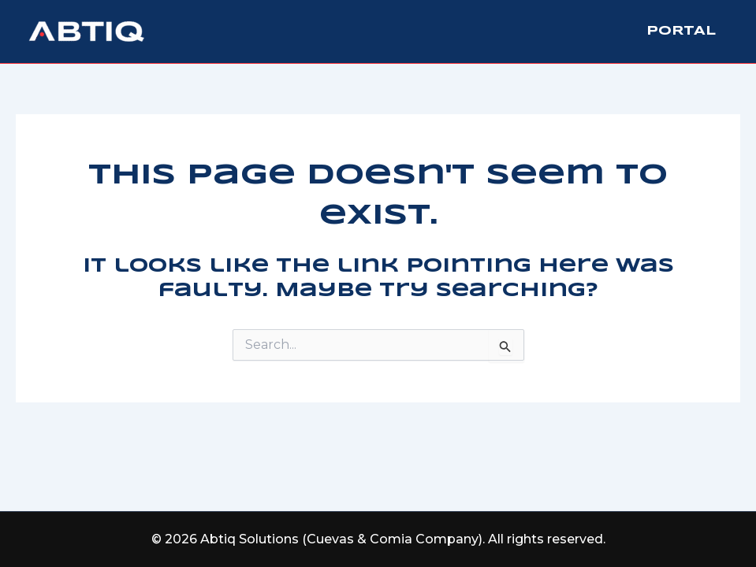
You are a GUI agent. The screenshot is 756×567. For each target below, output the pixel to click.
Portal (681, 31)
